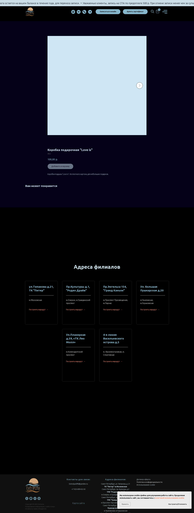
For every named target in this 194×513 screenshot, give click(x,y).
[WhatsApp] (30, 476)
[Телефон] (26, 476)
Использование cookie (146, 463)
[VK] (34, 476)
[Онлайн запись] (39, 476)
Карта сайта (78, 481)
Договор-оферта (143, 458)
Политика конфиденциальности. (150, 460)
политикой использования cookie (169, 498)
